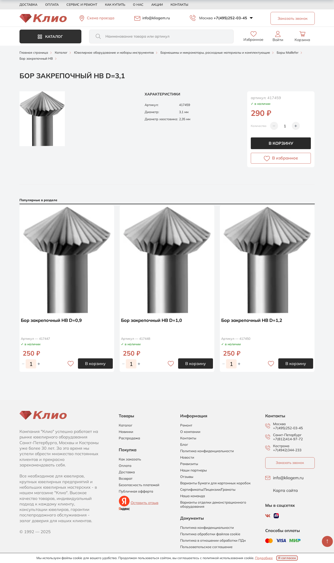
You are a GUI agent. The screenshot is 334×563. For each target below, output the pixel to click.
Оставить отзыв (144, 502)
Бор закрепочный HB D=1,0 (152, 320)
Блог (184, 445)
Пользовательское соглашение (206, 547)
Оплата (52, 5)
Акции (157, 5)
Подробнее (264, 558)
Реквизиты (189, 464)
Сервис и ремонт (81, 5)
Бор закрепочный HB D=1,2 (252, 320)
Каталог (50, 36)
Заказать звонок (290, 462)
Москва (206, 18)
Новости (187, 457)
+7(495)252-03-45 (230, 18)
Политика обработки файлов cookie (210, 534)
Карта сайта (285, 490)
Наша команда (192, 496)
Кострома (281, 446)
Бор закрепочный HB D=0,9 (52, 320)
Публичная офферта (136, 491)
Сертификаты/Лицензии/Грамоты (207, 490)
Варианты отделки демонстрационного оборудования (213, 504)
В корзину (281, 143)
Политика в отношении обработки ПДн (213, 540)
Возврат (125, 479)
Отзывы (186, 477)
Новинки (126, 432)
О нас (138, 5)
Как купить (115, 5)
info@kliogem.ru (288, 478)
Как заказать (130, 459)
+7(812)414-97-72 (288, 439)
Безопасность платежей (139, 485)
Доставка (28, 5)
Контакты (179, 5)
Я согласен (287, 558)
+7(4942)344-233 (287, 450)
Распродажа (129, 438)
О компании (190, 432)
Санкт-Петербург (287, 435)
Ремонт (186, 425)
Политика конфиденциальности (207, 451)
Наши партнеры (193, 470)
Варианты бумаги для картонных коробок (215, 483)
